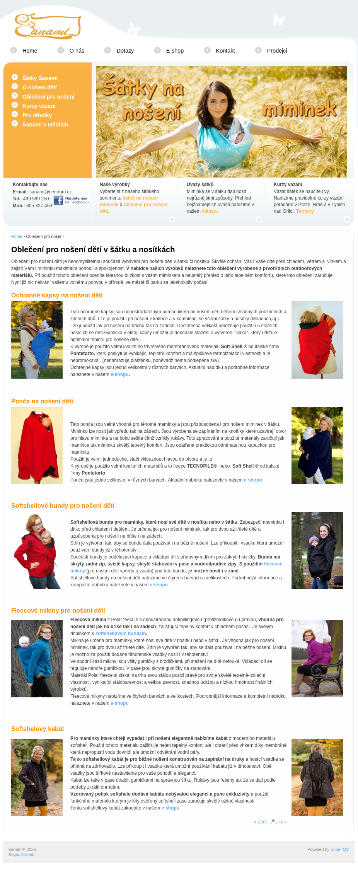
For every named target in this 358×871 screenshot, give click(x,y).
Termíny (305, 211)
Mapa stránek (21, 854)
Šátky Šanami (40, 78)
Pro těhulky (37, 115)
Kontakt (225, 51)
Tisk (282, 822)
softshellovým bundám (120, 633)
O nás (77, 51)
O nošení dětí (39, 87)
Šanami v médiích (45, 124)
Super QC (340, 849)
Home (29, 51)
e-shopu (120, 374)
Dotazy (125, 51)
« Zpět (260, 822)
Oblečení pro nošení (48, 97)
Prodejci (277, 51)
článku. (210, 211)
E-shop (175, 51)
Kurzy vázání (39, 106)
